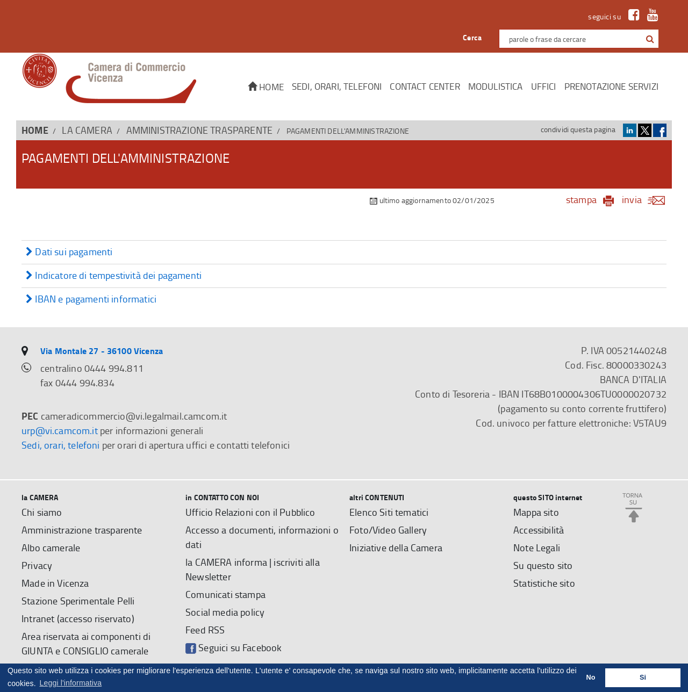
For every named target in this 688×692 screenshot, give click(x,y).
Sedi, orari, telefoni (337, 86)
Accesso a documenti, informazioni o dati (262, 537)
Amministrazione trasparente (199, 130)
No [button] (591, 677)
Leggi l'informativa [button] (71, 683)
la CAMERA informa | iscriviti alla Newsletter (252, 569)
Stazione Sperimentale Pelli (78, 600)
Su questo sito (542, 565)
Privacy (37, 565)
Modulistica (495, 86)
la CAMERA (87, 130)
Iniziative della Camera (395, 547)
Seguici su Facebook (233, 647)
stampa (581, 199)
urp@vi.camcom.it (60, 430)
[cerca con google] (649, 39)
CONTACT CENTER (425, 86)
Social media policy (224, 612)
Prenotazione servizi (611, 86)
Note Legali (536, 547)
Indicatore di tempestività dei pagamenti (114, 276)
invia (647, 199)
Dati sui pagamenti (69, 252)
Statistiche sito (544, 582)
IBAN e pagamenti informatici (91, 299)
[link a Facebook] (631, 16)
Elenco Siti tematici (388, 512)
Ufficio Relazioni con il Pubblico (250, 512)
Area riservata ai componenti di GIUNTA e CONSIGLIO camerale (86, 643)
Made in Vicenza (55, 582)
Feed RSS (205, 629)
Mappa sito (536, 512)
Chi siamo (42, 512)
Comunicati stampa (225, 594)
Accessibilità (538, 529)
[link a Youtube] (650, 16)
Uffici (543, 86)
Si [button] (643, 677)
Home (266, 86)
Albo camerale (51, 547)
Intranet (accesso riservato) (78, 618)
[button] (650, 39)
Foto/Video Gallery (388, 529)
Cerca (472, 37)
